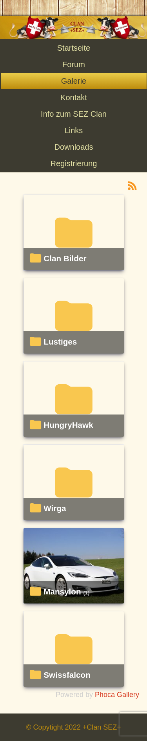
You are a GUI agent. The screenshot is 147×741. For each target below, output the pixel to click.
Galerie (73, 81)
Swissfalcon (67, 675)
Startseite (73, 48)
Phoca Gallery (117, 695)
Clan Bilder (65, 258)
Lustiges (60, 342)
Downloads (73, 147)
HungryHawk (68, 425)
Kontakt (73, 97)
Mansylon (62, 592)
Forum (73, 64)
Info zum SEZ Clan (74, 114)
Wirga (55, 508)
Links (74, 130)
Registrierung (74, 163)
